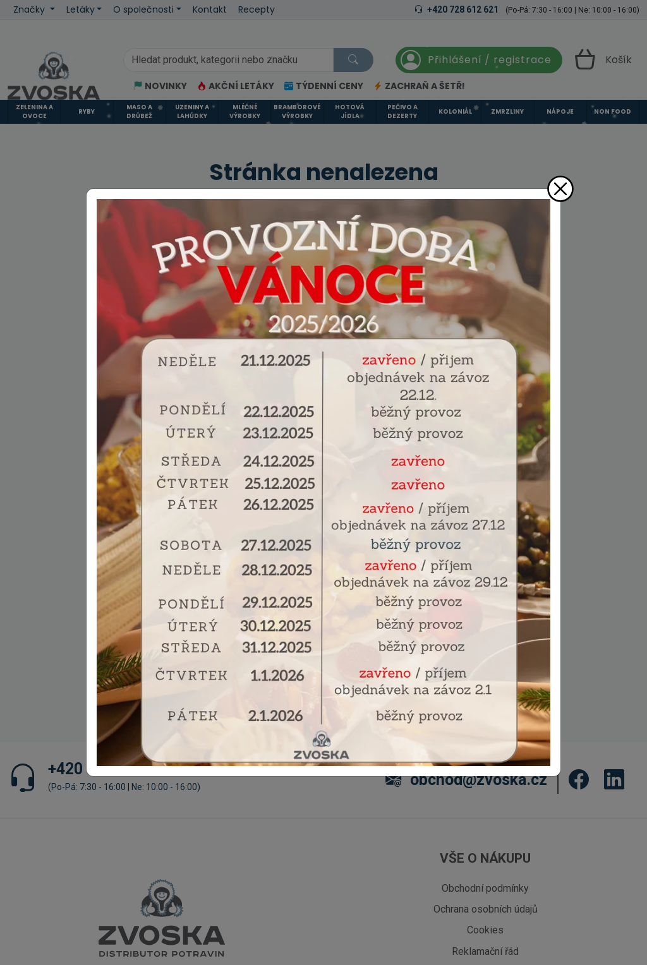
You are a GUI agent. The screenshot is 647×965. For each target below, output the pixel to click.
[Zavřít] (560, 189)
